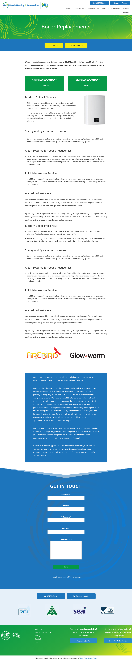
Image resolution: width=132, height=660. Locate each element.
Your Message (66, 549)
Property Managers (111, 8)
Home (68, 8)
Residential (79, 8)
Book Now (54, 45)
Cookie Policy (92, 658)
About (126, 8)
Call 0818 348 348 (76, 45)
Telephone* (66, 519)
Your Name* (66, 496)
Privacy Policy (83, 658)
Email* (66, 507)
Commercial (93, 8)
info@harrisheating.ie (73, 577)
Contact (125, 12)
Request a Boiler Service (118, 641)
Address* (66, 530)
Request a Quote (120, 3)
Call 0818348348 (99, 3)
